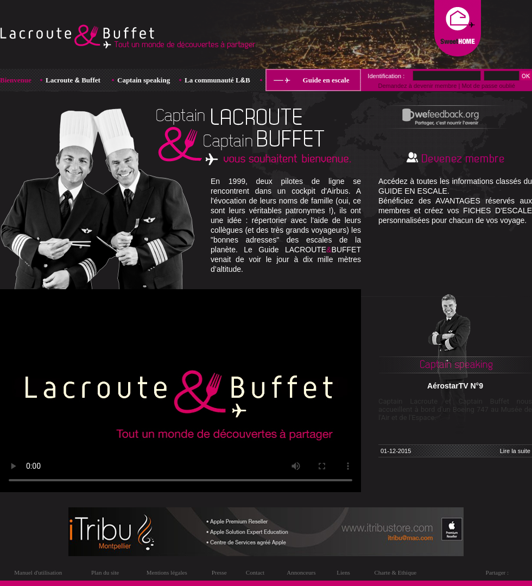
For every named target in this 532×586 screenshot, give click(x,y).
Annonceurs (301, 572)
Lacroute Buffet (73, 80)
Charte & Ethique (395, 572)
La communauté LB (217, 80)
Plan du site (105, 572)
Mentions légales (167, 572)
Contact (255, 572)
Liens (343, 572)
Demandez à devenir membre (417, 85)
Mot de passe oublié (488, 85)
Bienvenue (15, 80)
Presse (219, 572)
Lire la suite (515, 451)
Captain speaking (143, 80)
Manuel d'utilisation (38, 572)
